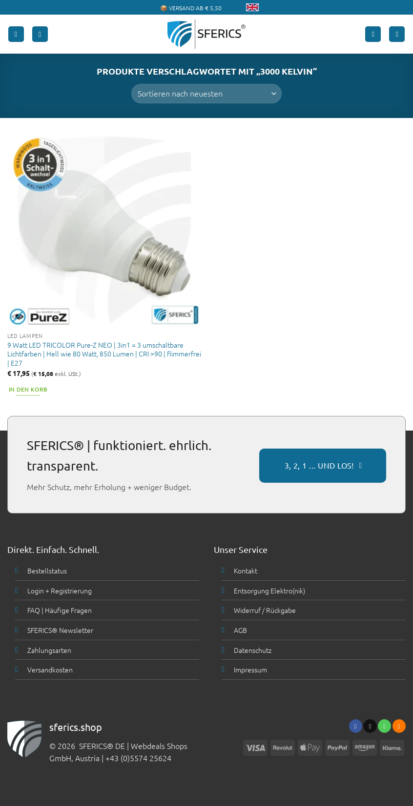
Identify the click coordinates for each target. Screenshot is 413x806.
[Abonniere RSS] (399, 726)
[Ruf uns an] (384, 726)
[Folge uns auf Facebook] (355, 726)
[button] (16, 34)
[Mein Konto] (373, 34)
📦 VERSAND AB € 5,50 (191, 8)
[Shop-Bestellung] (206, 93)
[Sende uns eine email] (369, 726)
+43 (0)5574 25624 (138, 757)
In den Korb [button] (28, 389)
